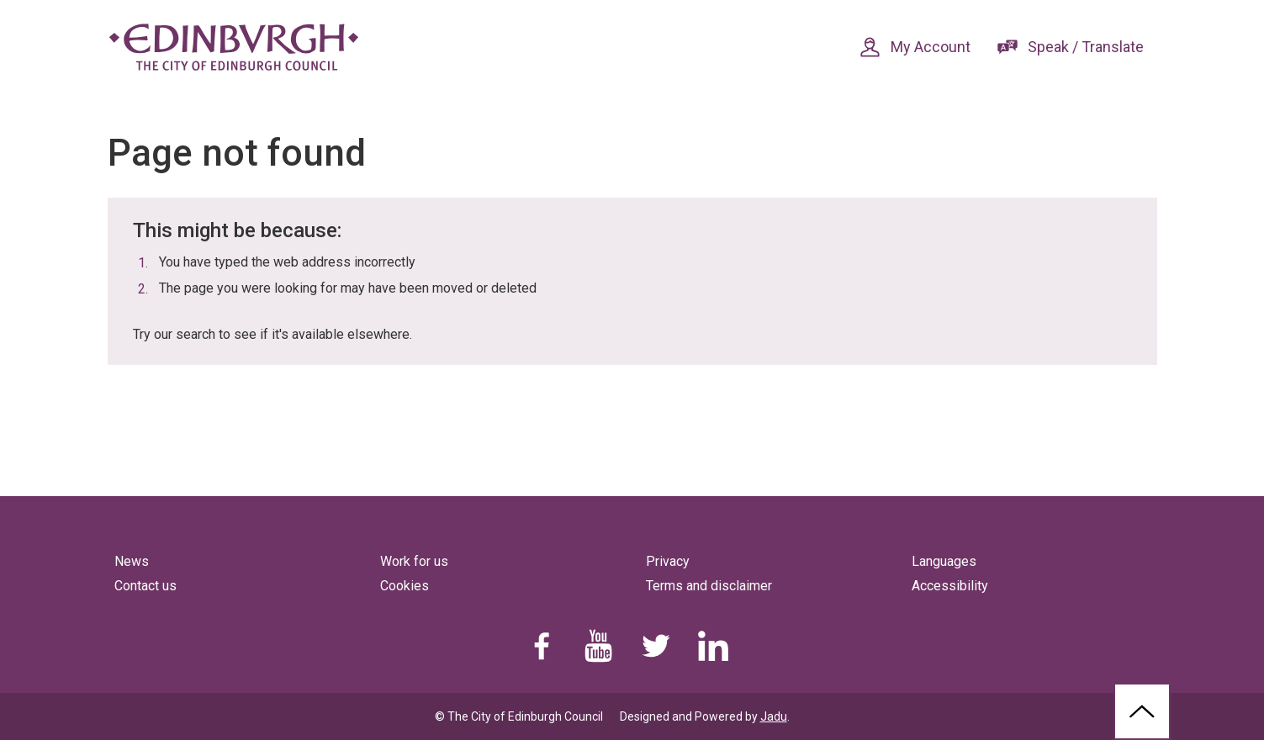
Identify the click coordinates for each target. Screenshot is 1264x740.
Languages (944, 561)
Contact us (145, 586)
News (131, 561)
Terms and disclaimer (709, 586)
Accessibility (950, 586)
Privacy (668, 561)
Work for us (414, 561)
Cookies (404, 586)
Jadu (773, 716)
